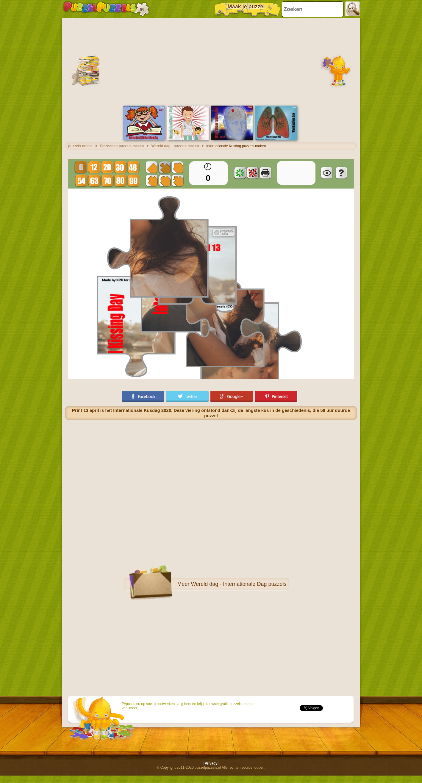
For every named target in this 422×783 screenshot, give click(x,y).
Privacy (211, 763)
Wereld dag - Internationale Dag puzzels (239, 584)
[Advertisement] (211, 61)
